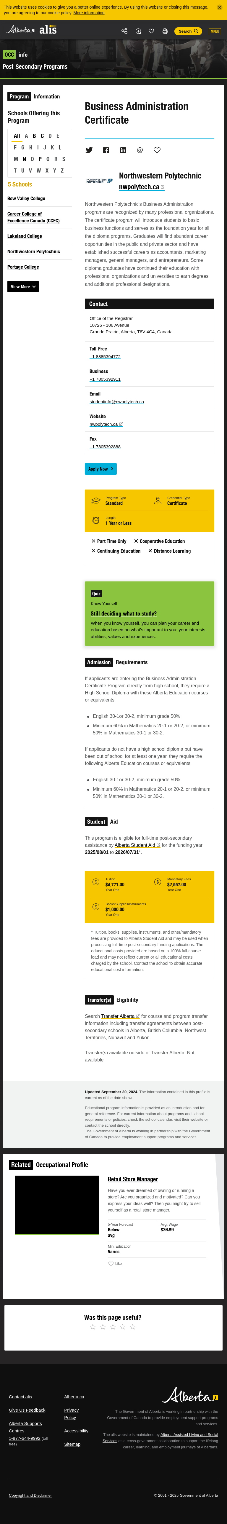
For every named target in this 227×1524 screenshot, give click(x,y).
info (15, 54)
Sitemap (72, 1444)
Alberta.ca (74, 1396)
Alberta (20, 29)
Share (124, 31)
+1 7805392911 (105, 379)
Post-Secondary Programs (35, 66)
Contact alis (20, 1396)
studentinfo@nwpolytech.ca (117, 401)
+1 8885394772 (105, 356)
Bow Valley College (26, 198)
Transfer (120, 1016)
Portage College (23, 267)
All (17, 136)
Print (164, 31)
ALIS (48, 29)
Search (185, 31)
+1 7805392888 (105, 446)
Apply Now (98, 468)
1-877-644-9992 (24, 1438)
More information (89, 12)
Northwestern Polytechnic (33, 251)
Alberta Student (137, 845)
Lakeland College (24, 236)
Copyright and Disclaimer (30, 1495)
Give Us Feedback (27, 1410)
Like (151, 31)
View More (20, 286)
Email (140, 150)
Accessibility (76, 1430)
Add (138, 31)
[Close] (220, 7)
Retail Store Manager (132, 1182)
